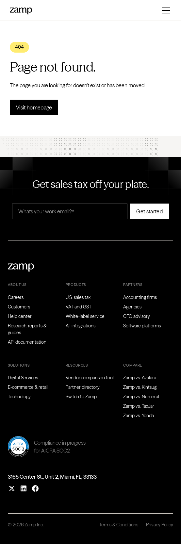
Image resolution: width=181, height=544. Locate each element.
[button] (164, 10)
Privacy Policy (159, 525)
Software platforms (142, 326)
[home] (21, 10)
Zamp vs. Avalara (139, 378)
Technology (19, 397)
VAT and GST (78, 307)
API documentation (27, 342)
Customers (19, 307)
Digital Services (23, 378)
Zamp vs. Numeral (141, 397)
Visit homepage (34, 107)
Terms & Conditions (118, 525)
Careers (16, 297)
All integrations (80, 326)
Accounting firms (140, 297)
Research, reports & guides (27, 329)
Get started (149, 211)
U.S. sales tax (78, 297)
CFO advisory (136, 316)
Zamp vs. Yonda (138, 416)
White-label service (85, 316)
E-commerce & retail (28, 387)
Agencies (132, 307)
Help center (20, 316)
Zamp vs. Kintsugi (140, 387)
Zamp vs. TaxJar (138, 406)
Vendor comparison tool (90, 378)
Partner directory (83, 387)
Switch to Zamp (81, 397)
